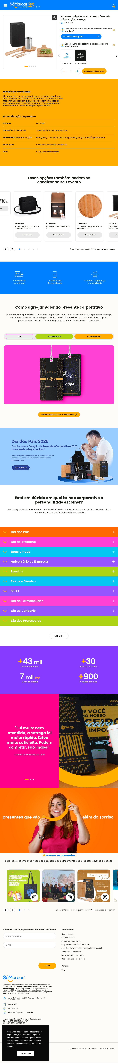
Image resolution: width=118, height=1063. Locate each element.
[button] (26, 66)
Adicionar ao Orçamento (96, 71)
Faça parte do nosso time (72, 955)
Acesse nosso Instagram (103, 910)
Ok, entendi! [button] (25, 1053)
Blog (63, 969)
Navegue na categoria (104, 249)
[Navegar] (27, 779)
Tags (19, 337)
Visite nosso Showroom (71, 952)
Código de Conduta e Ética (73, 959)
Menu (5, 5)
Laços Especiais (54, 337)
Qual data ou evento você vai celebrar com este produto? (88, 30)
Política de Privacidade (106, 1048)
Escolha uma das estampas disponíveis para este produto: (88, 45)
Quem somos (67, 934)
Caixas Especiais (94, 337)
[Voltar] (5, 910)
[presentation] (22, 955)
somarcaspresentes (59, 855)
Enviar (47, 966)
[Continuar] (12, 910)
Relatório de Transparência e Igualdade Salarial (81, 948)
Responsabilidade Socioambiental (75, 945)
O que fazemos (68, 938)
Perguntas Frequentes (70, 941)
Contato (65, 966)
